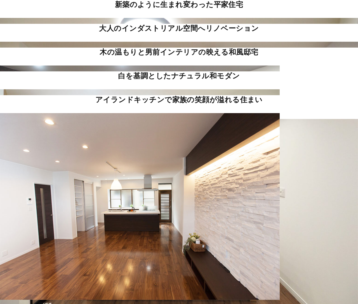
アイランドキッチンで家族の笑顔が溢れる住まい (179, 99)
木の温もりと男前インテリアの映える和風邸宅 (179, 52)
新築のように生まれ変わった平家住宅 (179, 4)
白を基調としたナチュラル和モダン (179, 76)
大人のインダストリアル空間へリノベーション (179, 28)
